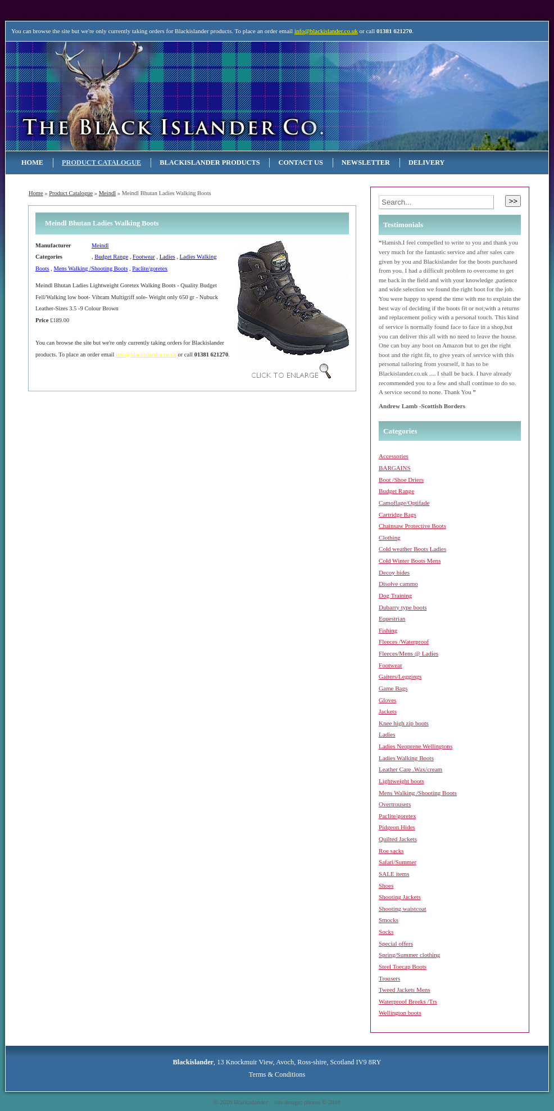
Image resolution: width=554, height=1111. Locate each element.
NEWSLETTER (366, 162)
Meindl (107, 193)
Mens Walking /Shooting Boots (90, 268)
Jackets (388, 711)
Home (32, 162)
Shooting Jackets (400, 896)
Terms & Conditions (277, 1074)
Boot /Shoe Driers (401, 479)
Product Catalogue (101, 162)
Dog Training (395, 595)
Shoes (386, 885)
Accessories (393, 456)
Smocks (388, 919)
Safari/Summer (397, 862)
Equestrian (392, 618)
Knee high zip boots (404, 723)
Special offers (396, 943)
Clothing (390, 537)
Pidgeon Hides (397, 827)
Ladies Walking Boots (406, 758)
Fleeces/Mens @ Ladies (408, 653)
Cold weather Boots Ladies (412, 548)
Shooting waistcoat (402, 908)
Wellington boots (400, 1012)
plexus (312, 1102)
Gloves (387, 700)
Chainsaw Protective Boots (412, 525)
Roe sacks (391, 850)
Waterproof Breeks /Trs (408, 1001)
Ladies (167, 257)
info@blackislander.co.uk (326, 31)
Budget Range (111, 257)
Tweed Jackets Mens (404, 989)
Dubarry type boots (403, 607)
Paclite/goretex (149, 268)
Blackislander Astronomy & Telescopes (125, 96)
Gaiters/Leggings (400, 676)
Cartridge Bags (397, 514)
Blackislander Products (210, 162)
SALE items (394, 873)
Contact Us (300, 162)
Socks (386, 931)
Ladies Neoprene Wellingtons (415, 746)
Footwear (144, 257)
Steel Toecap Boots (402, 966)
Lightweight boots (401, 781)
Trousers (389, 978)
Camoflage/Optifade (404, 502)
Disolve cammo (398, 583)
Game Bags (393, 688)
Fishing (388, 630)
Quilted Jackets (398, 838)
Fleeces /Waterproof (404, 641)
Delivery (426, 162)
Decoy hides (394, 572)
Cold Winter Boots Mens (410, 560)
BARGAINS (395, 467)
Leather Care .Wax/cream (410, 769)
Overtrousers (395, 804)
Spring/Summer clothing (409, 954)
